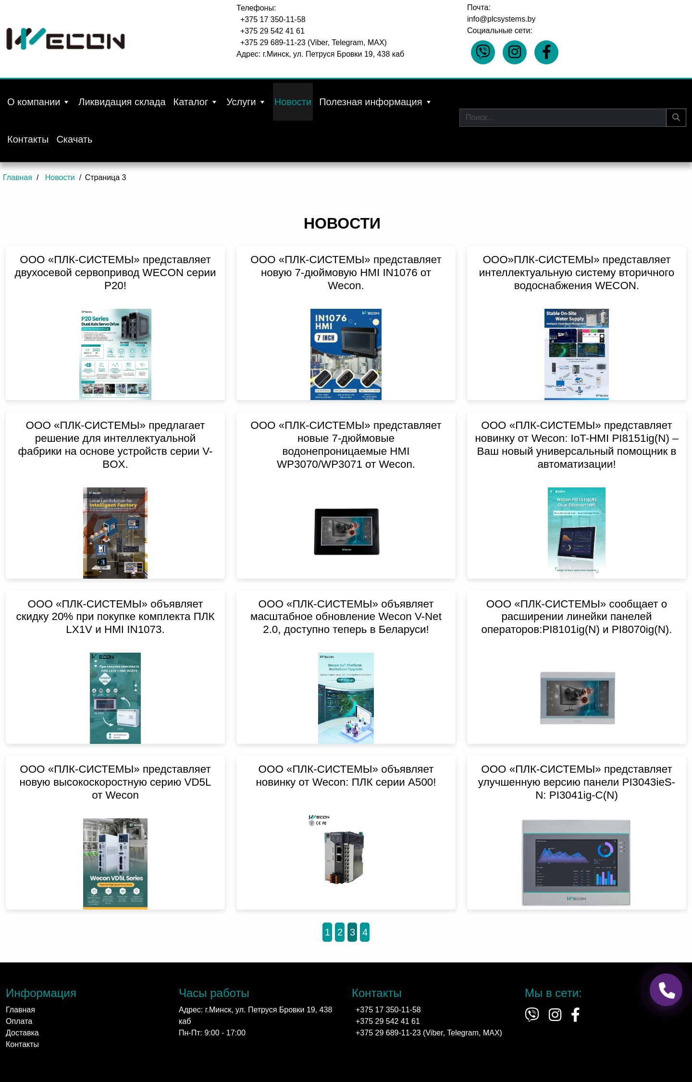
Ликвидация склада (121, 102)
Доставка (22, 1033)
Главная (20, 1010)
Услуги (246, 102)
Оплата (19, 1021)
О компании (39, 102)
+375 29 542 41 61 (272, 31)
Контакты (28, 139)
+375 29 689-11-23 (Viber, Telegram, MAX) (313, 42)
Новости (292, 102)
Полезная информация (375, 102)
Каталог (196, 102)
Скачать (74, 139)
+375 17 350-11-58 (273, 19)
